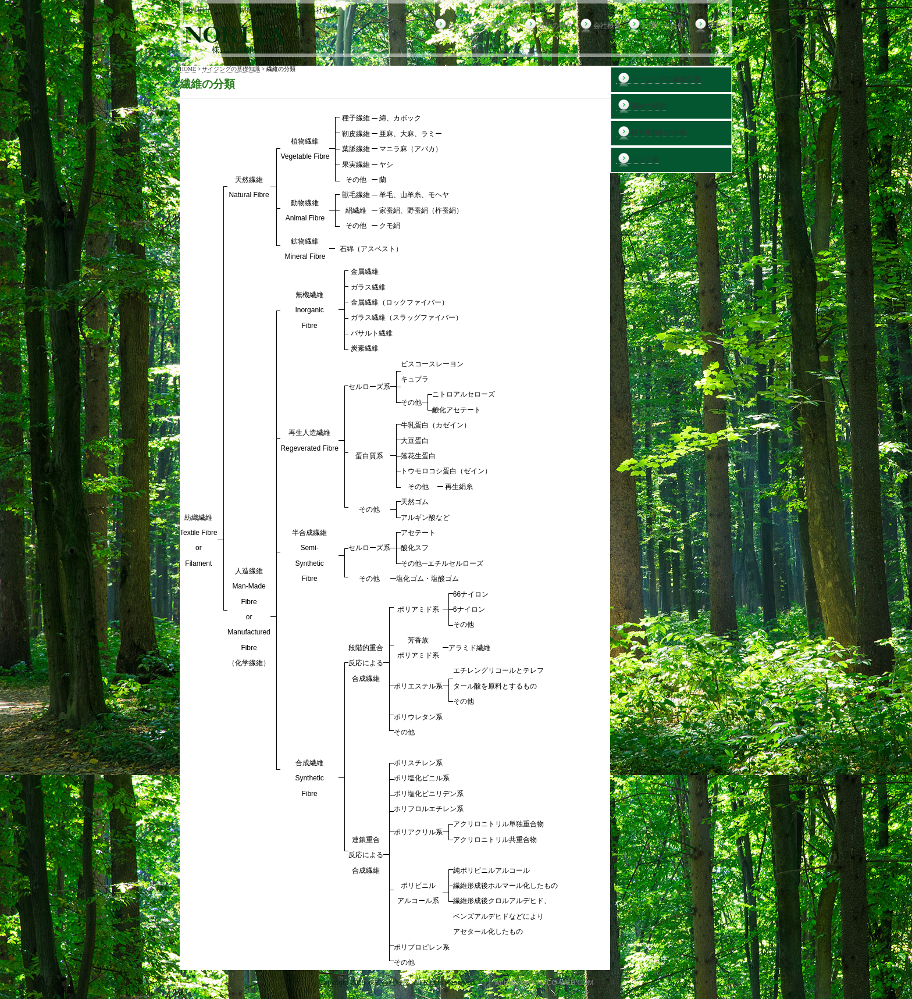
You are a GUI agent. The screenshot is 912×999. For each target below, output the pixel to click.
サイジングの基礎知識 (475, 26)
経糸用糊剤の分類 (651, 133)
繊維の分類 (641, 106)
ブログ (711, 26)
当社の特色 (548, 26)
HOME (188, 69)
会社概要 (600, 26)
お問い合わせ (655, 26)
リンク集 (637, 159)
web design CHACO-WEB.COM (543, 983)
